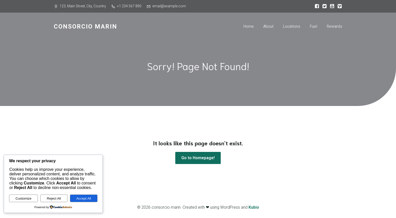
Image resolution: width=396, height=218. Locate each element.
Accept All (83, 198)
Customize (23, 198)
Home (248, 26)
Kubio (254, 207)
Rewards (334, 26)
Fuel (313, 26)
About (268, 26)
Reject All (54, 198)
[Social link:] (315, 6)
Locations (291, 26)
